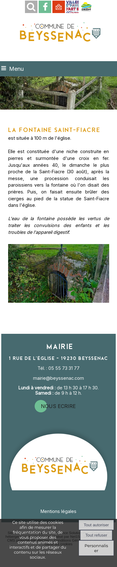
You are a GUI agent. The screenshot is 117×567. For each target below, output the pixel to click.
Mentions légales (58, 511)
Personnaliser (96, 548)
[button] (31, 7)
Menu (16, 69)
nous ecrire (58, 406)
